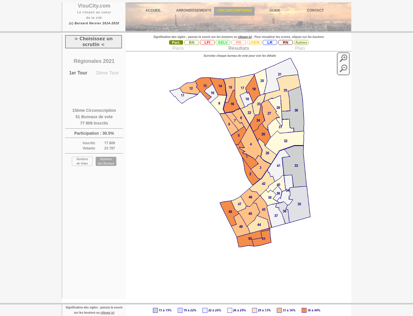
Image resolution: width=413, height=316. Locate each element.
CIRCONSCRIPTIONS (234, 10)
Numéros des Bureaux (106, 161)
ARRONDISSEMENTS (193, 10)
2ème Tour (107, 72)
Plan (299, 48)
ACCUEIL (153, 10)
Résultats (238, 48)
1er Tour (78, 72)
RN (285, 42)
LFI (207, 42)
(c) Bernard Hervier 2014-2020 (94, 23)
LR (269, 42)
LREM (254, 42)
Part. (176, 42)
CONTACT (315, 10)
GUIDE (274, 10)
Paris (178, 48)
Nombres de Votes (82, 161)
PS (238, 42)
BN (192, 42)
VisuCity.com (94, 6)
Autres (301, 42)
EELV (223, 42)
